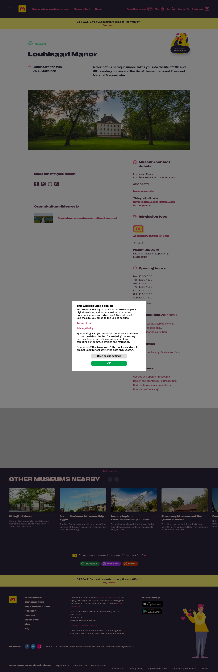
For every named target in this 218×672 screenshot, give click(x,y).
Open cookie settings (109, 356)
